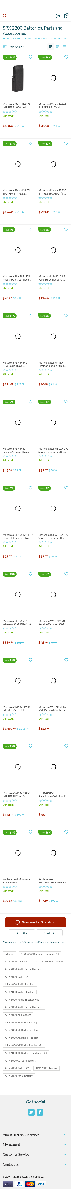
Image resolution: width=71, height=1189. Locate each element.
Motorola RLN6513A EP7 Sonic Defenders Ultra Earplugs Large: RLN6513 (53, 536)
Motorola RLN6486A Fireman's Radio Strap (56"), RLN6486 (51, 364)
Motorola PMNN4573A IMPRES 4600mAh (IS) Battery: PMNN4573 (52, 192)
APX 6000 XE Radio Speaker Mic (24, 1045)
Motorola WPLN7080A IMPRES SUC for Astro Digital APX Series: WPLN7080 (16, 795)
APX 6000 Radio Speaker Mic (22, 999)
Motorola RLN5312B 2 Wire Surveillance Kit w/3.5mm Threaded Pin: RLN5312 (52, 278)
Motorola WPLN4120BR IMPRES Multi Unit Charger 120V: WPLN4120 (17, 708)
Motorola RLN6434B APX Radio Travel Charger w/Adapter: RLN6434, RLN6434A (15, 364)
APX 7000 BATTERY (17, 1068)
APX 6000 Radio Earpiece (20, 984)
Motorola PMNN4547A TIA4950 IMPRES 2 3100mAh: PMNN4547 (17, 192)
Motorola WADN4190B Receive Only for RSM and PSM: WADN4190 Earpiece (52, 622)
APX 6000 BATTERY (17, 976)
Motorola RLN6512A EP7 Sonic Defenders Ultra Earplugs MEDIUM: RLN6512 (18, 536)
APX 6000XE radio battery (20, 1060)
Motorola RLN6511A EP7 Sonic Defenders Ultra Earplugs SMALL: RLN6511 (53, 450)
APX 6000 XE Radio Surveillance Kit (26, 1052)
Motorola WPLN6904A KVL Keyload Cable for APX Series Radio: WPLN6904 (52, 708)
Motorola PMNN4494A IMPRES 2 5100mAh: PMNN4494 (52, 106)
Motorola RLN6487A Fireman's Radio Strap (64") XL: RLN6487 (15, 450)
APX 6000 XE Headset (18, 1014)
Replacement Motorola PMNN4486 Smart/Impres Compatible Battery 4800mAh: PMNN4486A (17, 881)
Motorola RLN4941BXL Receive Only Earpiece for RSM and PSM (16, 278)
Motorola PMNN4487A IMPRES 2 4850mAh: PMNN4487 (17, 106)
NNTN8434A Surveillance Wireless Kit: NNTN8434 (53, 795)
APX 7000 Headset (46, 1068)
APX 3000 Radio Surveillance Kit (40, 953)
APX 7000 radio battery (19, 1075)
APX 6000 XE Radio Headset (21, 1037)
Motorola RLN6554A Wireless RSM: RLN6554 (17, 622)
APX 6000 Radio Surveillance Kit (24, 1007)
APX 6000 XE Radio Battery (21, 1022)
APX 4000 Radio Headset (48, 961)
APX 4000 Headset (16, 961)
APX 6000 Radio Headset (19, 992)
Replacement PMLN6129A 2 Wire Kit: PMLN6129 (52, 881)
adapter (9, 953)
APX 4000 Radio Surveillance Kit (24, 969)
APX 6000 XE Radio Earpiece (22, 1030)
